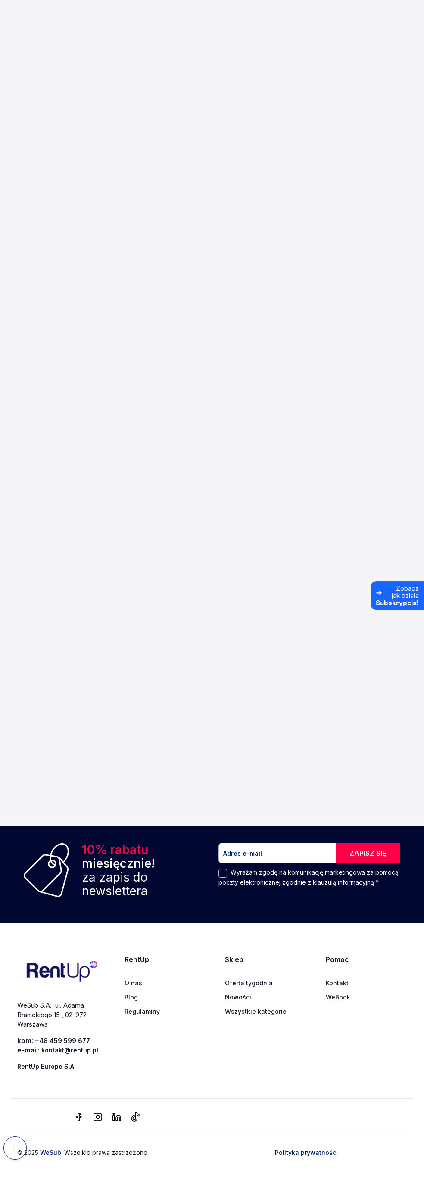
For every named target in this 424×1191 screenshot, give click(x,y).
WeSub (50, 1152)
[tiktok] (135, 1117)
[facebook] (79, 1117)
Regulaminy (142, 1011)
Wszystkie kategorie (256, 1011)
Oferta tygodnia (249, 983)
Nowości (238, 997)
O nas (133, 983)
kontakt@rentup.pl (69, 1050)
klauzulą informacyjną (343, 882)
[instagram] (98, 1117)
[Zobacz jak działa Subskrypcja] (397, 595)
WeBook (338, 997)
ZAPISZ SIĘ (368, 853)
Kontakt (337, 983)
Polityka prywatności (306, 1152)
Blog (131, 997)
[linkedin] (117, 1117)
